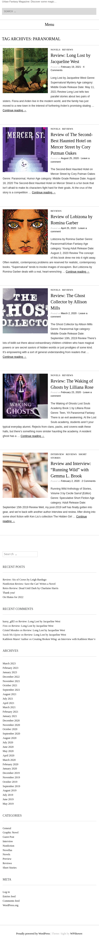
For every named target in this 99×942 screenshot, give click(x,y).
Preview (7, 858)
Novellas (7, 850)
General (7, 828)
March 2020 (9, 759)
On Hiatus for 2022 (13, 597)
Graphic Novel (10, 832)
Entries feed (9, 896)
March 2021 (9, 707)
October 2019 (10, 781)
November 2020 (11, 725)
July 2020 (8, 742)
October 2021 (10, 685)
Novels (55, 49)
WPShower (76, 933)
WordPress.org (10, 905)
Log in (6, 892)
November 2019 (11, 777)
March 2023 (9, 663)
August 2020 (9, 738)
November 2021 (11, 681)
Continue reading (14, 110)
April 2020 (8, 755)
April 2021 (8, 703)
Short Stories (9, 867)
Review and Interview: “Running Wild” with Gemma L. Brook (71, 469)
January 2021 (10, 716)
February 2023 (10, 667)
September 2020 (11, 733)
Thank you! (9, 592)
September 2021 (11, 689)
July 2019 (8, 794)
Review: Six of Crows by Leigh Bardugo (24, 579)
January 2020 (10, 768)
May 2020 (8, 751)
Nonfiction (8, 845)
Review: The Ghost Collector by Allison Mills (69, 301)
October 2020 (10, 729)
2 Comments (88, 481)
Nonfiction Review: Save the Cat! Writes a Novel (29, 583)
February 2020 (10, 764)
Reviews (67, 49)
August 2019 (9, 790)
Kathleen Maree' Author (15, 639)
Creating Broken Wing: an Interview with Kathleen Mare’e (63, 639)
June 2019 (8, 799)
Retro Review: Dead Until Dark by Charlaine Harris (30, 588)
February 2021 (10, 711)
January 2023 (10, 672)
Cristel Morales (11, 630)
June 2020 (8, 746)
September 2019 (11, 786)
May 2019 (8, 803)
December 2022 (11, 676)
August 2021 (9, 694)
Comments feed (11, 900)
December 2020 (11, 720)
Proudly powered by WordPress (33, 933)
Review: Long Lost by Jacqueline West (39, 621)
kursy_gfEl (8, 621)
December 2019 (11, 773)
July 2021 (8, 698)
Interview (57, 454)
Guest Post (8, 836)
